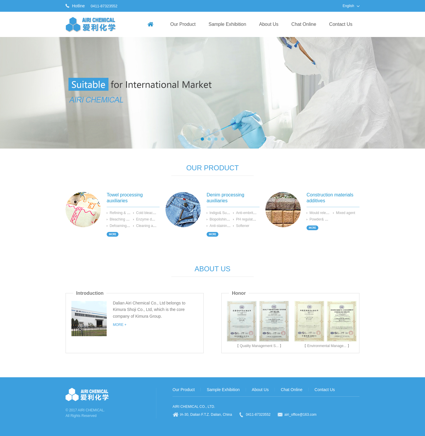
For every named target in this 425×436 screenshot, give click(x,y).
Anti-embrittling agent (252, 213)
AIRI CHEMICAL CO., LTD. (194, 407)
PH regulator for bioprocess (257, 219)
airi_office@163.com (301, 415)
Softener (242, 226)
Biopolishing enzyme (226, 219)
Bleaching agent (122, 219)
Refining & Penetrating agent (132, 213)
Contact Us (340, 24)
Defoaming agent (123, 226)
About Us (269, 24)
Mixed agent (345, 213)
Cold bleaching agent (152, 213)
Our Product (182, 24)
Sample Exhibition (227, 24)
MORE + (119, 325)
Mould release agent (325, 213)
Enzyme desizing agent (154, 219)
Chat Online (303, 24)
